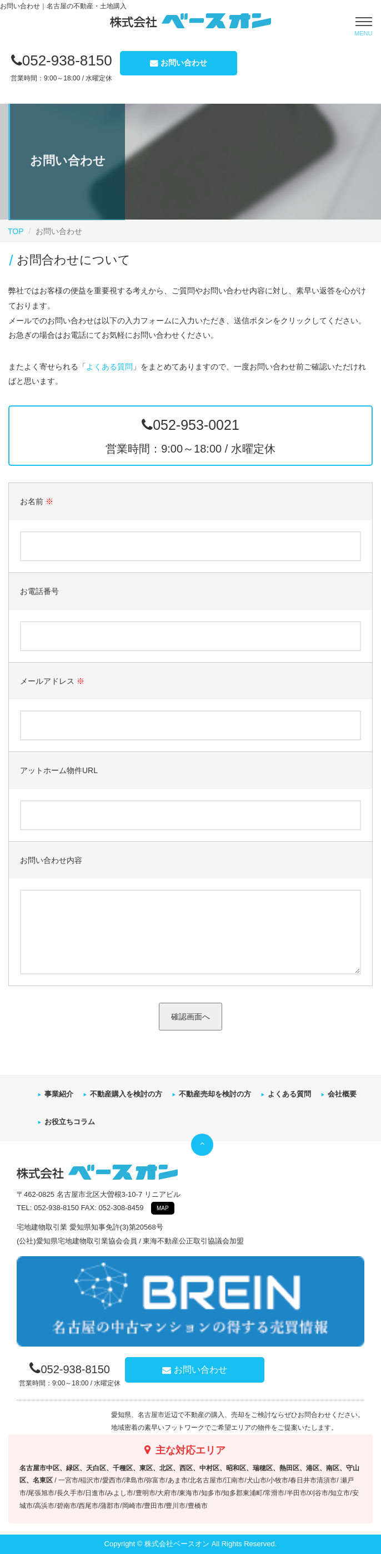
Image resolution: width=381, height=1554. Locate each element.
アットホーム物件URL (59, 770)
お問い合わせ (184, 62)
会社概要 (342, 1094)
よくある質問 (109, 366)
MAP (163, 1208)
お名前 (36, 501)
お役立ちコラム (69, 1122)
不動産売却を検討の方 (215, 1094)
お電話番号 (39, 591)
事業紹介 (58, 1094)
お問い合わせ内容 (51, 860)
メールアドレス (52, 681)
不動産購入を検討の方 (126, 1094)
